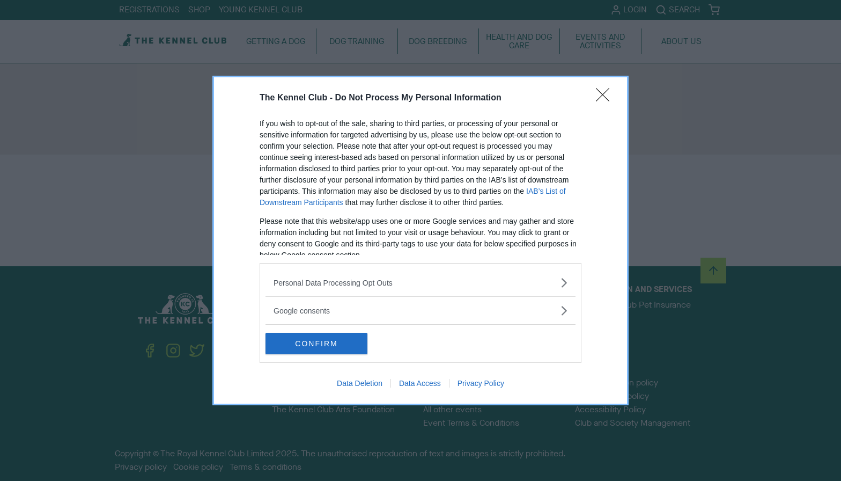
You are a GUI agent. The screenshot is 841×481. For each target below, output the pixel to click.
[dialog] (420, 240)
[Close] (606, 98)
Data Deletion (359, 383)
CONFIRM (316, 343)
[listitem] (420, 282)
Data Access (420, 383)
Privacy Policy (481, 383)
